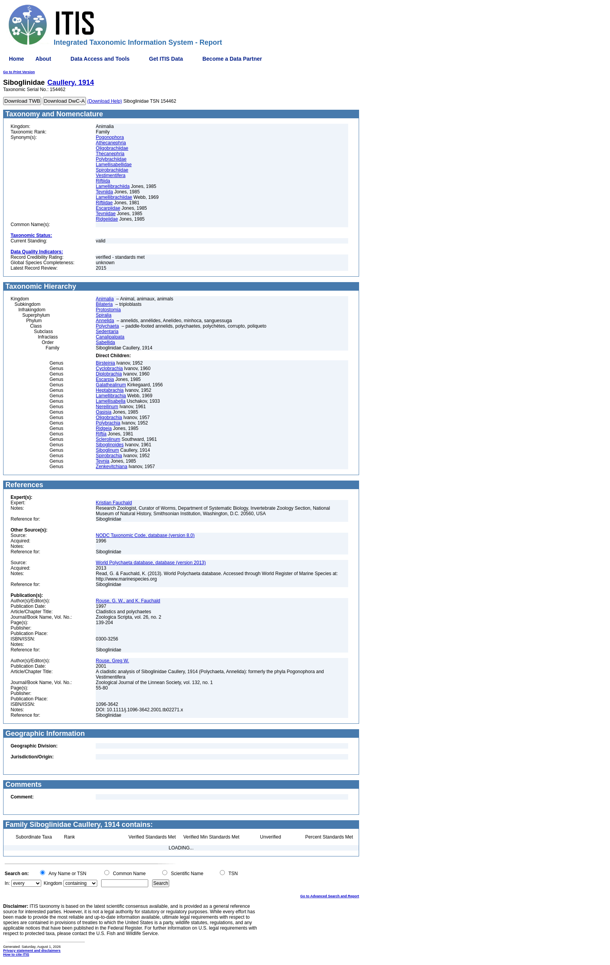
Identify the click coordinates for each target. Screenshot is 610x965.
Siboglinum (107, 450)
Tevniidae (106, 213)
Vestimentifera (110, 175)
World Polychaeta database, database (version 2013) (151, 562)
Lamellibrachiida (113, 186)
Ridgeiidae (107, 219)
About (43, 59)
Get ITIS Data (166, 59)
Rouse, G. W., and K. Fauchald (128, 601)
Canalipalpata (110, 337)
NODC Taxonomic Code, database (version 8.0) (145, 535)
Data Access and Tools (100, 59)
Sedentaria (107, 331)
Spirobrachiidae (112, 170)
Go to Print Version (19, 72)
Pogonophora (110, 137)
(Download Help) (104, 101)
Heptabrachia (109, 390)
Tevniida (104, 192)
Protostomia (108, 309)
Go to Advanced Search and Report (329, 896)
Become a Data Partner (232, 59)
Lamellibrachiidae (114, 197)
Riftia (101, 434)
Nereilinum (107, 406)
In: (7, 883)
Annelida (105, 320)
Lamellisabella (110, 401)
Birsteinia (105, 363)
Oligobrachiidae (112, 148)
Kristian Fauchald (114, 502)
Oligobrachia (109, 417)
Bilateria (104, 304)
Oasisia (103, 412)
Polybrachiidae (111, 159)
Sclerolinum (108, 439)
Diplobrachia (109, 374)
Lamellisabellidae (113, 164)
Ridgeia (104, 428)
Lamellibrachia (111, 395)
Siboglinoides (109, 444)
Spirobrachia (109, 455)
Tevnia (102, 461)
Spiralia (103, 315)
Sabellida (105, 342)
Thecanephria (110, 153)
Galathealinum (111, 385)
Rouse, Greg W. (112, 660)
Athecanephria (111, 143)
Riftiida (103, 181)
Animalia (105, 299)
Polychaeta (107, 326)
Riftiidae (104, 202)
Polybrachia (108, 423)
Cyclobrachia (109, 368)
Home (16, 59)
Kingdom (53, 883)
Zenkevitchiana (111, 466)
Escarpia (105, 379)
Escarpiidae (108, 208)
